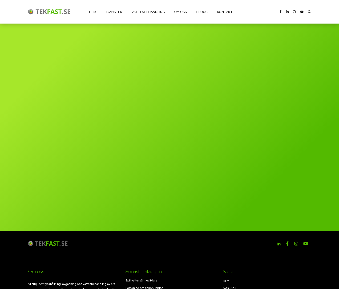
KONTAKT (222, 11)
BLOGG (200, 11)
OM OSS (179, 11)
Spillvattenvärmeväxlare (141, 280)
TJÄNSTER (113, 11)
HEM (92, 11)
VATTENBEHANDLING (147, 11)
